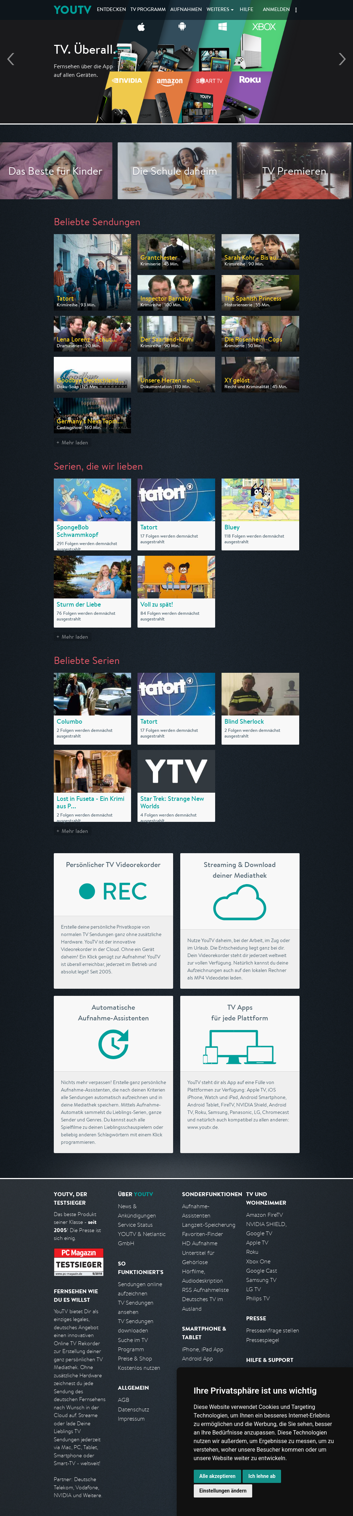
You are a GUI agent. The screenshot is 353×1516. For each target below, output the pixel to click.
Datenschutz (133, 1409)
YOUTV (72, 10)
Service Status (135, 1225)
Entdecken (111, 9)
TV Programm (148, 9)
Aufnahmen (186, 9)
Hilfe (246, 9)
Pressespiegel (262, 1340)
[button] (296, 10)
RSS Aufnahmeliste (205, 1290)
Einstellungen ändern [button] (223, 1491)
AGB (123, 1400)
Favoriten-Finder (202, 1234)
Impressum (131, 1418)
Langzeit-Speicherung (208, 1225)
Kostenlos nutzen (139, 1368)
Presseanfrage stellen (272, 1330)
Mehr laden (75, 442)
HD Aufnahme (199, 1243)
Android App (197, 1358)
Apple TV (257, 1242)
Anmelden (276, 9)
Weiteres (218, 9)
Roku (252, 1252)
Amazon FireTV (264, 1215)
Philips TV (258, 1298)
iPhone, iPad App (202, 1349)
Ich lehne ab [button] (261, 1476)
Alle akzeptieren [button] (217, 1476)
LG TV (253, 1289)
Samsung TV (261, 1280)
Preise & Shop (135, 1358)
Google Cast (261, 1270)
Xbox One (258, 1261)
